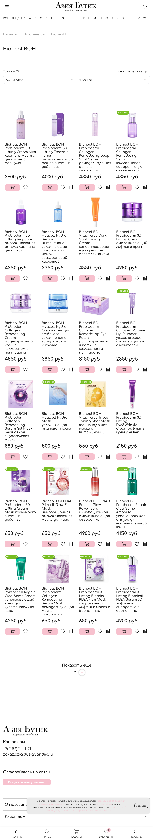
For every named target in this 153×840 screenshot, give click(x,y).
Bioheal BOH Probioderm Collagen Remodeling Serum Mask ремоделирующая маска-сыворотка (58, 601)
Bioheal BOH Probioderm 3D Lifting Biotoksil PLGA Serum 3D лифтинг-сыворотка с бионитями (129, 600)
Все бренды (12, 18)
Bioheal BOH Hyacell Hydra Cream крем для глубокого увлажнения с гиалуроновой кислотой (56, 334)
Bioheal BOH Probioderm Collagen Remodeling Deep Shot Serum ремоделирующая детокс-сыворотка (95, 157)
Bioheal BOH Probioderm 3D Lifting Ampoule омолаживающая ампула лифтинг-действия (20, 241)
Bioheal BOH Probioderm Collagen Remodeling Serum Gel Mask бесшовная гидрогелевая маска (18, 427)
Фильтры (114, 80)
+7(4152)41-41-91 (17, 749)
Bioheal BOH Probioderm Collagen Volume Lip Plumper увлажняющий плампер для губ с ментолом (130, 334)
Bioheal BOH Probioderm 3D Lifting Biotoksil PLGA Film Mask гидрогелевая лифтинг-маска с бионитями (94, 600)
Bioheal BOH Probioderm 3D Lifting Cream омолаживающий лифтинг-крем (131, 239)
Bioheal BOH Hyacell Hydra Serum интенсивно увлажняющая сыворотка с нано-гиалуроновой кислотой (54, 246)
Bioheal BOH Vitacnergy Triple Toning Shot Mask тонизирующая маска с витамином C (94, 423)
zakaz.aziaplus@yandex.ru (28, 754)
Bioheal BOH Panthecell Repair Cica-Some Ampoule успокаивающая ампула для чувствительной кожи (131, 514)
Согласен (141, 806)
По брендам (34, 34)
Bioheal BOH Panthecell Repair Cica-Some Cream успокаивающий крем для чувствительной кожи (20, 600)
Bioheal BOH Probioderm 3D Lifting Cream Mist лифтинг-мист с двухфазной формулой (20, 154)
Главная (10, 34)
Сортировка (41, 80)
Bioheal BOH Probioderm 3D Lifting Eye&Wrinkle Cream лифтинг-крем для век (130, 423)
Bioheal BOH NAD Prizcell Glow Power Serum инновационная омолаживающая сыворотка (94, 510)
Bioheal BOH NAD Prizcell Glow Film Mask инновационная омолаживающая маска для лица (57, 510)
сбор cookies (104, 804)
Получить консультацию (26, 782)
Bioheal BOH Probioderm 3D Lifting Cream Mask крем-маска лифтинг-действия (20, 510)
